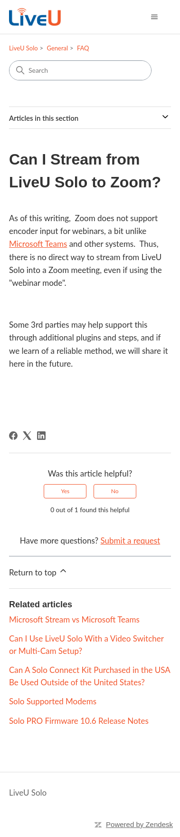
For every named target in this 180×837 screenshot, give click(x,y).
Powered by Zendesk (139, 824)
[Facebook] (13, 435)
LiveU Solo (23, 48)
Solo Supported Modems (52, 701)
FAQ (83, 48)
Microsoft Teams (38, 244)
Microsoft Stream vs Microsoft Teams (74, 619)
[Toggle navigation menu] (154, 17)
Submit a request (131, 540)
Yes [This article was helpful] (65, 491)
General (57, 48)
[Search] (80, 70)
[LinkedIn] (41, 435)
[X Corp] (27, 435)
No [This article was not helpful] (115, 491)
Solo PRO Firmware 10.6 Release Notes (79, 721)
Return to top (38, 571)
